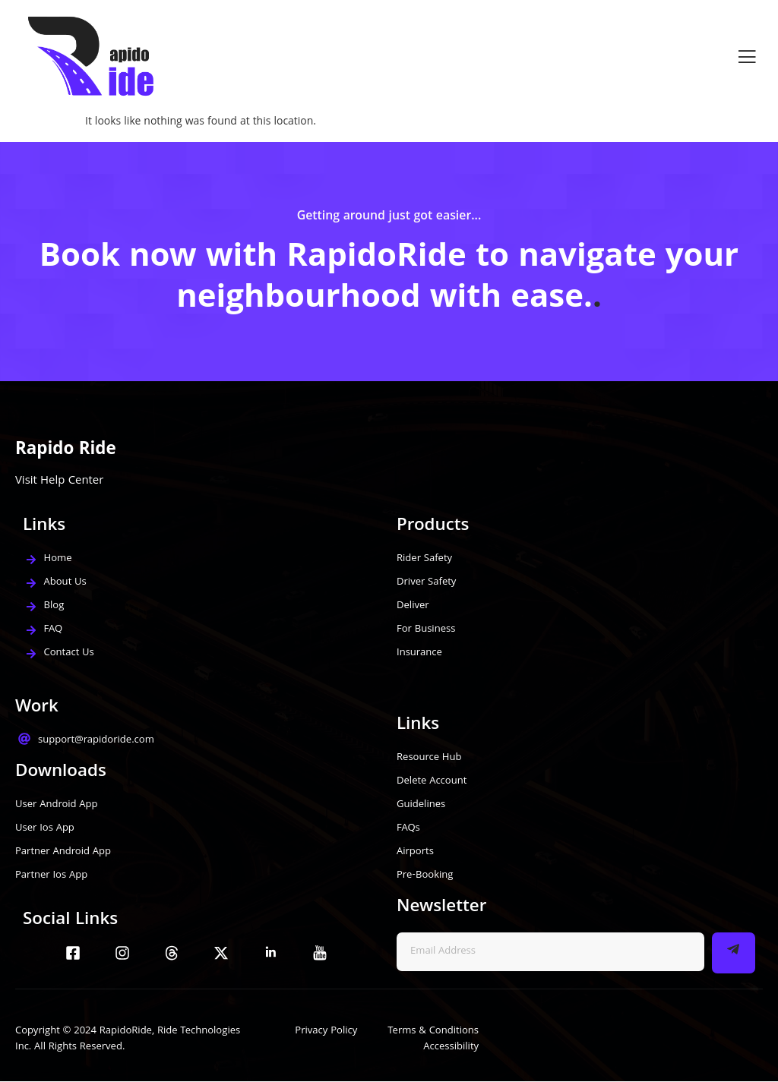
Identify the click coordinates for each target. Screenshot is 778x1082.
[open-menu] (746, 57)
